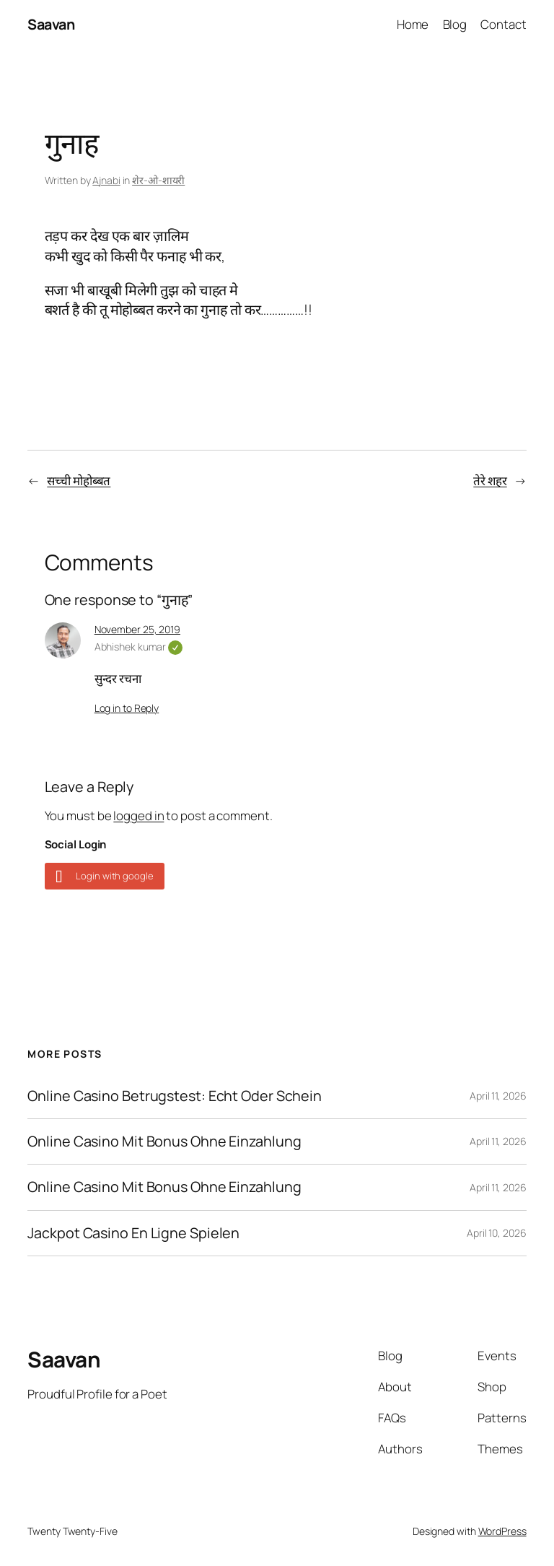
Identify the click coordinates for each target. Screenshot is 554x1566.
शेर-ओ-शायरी (158, 180)
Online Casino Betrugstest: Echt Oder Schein (174, 1096)
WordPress (502, 1531)
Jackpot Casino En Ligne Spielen (133, 1233)
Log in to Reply (126, 708)
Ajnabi (106, 180)
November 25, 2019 (137, 629)
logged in (138, 815)
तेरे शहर (489, 480)
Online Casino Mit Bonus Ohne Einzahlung (164, 1141)
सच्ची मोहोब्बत (78, 480)
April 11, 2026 (498, 1095)
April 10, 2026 (497, 1233)
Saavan (50, 24)
